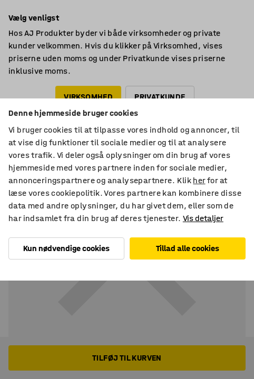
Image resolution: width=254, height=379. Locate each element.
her (199, 180)
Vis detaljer (203, 218)
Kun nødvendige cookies (66, 248)
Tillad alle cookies (187, 248)
